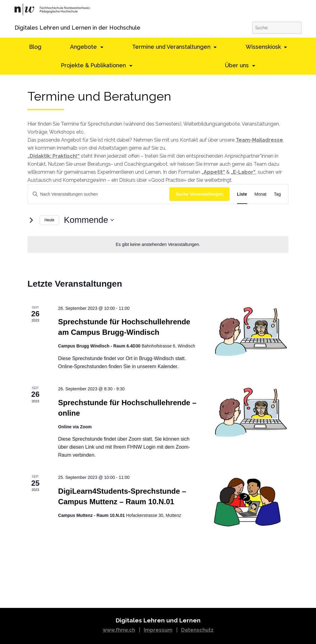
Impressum (158, 630)
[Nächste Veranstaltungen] (31, 220)
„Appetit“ (213, 172)
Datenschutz (197, 630)
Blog (35, 47)
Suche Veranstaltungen (199, 194)
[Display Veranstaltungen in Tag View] (277, 194)
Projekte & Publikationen (94, 65)
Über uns (237, 65)
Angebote (84, 47)
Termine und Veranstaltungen (172, 47)
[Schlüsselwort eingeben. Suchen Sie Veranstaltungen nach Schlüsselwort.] (98, 194)
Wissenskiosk (264, 47)
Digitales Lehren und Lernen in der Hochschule (23, 27)
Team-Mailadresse (259, 140)
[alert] (158, 244)
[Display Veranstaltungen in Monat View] (261, 194)
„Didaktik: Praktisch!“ (53, 156)
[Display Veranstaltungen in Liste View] (242, 194)
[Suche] (276, 28)
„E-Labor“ (243, 172)
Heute (49, 220)
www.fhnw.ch (119, 630)
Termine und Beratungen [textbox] (99, 96)
